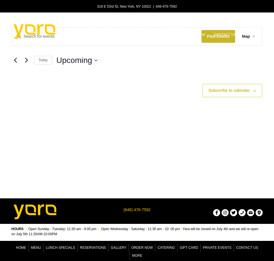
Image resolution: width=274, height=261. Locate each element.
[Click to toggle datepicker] (76, 60)
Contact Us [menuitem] (247, 248)
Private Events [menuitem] (217, 248)
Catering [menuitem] (166, 248)
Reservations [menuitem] (93, 248)
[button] (203, 34)
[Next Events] (26, 60)
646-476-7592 (166, 7)
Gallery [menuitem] (118, 248)
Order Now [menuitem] (142, 248)
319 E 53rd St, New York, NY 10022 (124, 7)
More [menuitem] (137, 256)
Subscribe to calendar (229, 90)
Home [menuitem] (21, 248)
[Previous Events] (15, 60)
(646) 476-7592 (137, 209)
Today (43, 60)
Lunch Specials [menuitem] (60, 248)
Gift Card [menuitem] (189, 248)
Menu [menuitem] (36, 248)
